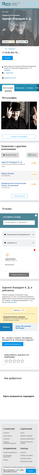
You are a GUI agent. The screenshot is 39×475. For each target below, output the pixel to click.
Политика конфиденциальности (9, 442)
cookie (16, 470)
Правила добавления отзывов (26, 442)
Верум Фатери (7, 173)
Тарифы (5, 460)
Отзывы (30, 88)
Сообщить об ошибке (26, 455)
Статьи (22, 432)
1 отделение (8, 73)
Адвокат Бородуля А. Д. (11, 162)
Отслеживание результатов (7, 456)
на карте (7, 70)
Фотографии (8, 88)
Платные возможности (10, 452)
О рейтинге (6, 438)
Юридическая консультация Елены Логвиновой (13, 184)
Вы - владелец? (10, 49)
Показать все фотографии (19, 136)
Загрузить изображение (27, 438)
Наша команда (7, 435)
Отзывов (21, 42)
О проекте (6, 432)
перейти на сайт (10, 78)
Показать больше (19, 196)
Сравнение (19, 88)
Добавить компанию (26, 435)
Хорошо (30, 471)
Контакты (23, 452)
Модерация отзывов (26, 461)
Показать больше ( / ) (19, 275)
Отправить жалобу (25, 458)
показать (7, 58)
